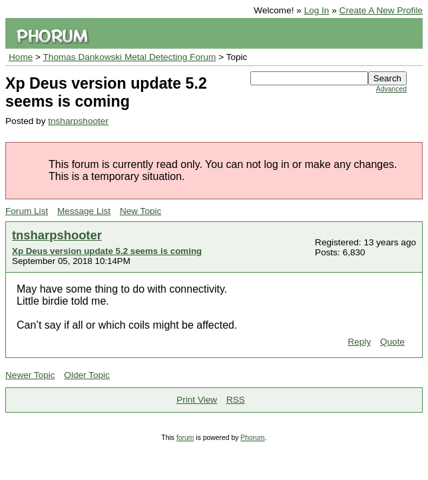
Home (21, 57)
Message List (83, 211)
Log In (316, 10)
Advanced (391, 89)
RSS (235, 400)
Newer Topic (30, 375)
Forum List (26, 211)
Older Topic (87, 375)
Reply (359, 342)
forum (185, 437)
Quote (392, 342)
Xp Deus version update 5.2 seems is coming (107, 251)
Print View (196, 400)
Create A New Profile (381, 10)
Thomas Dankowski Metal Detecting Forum (129, 57)
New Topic (140, 211)
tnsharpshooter (78, 121)
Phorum (252, 437)
